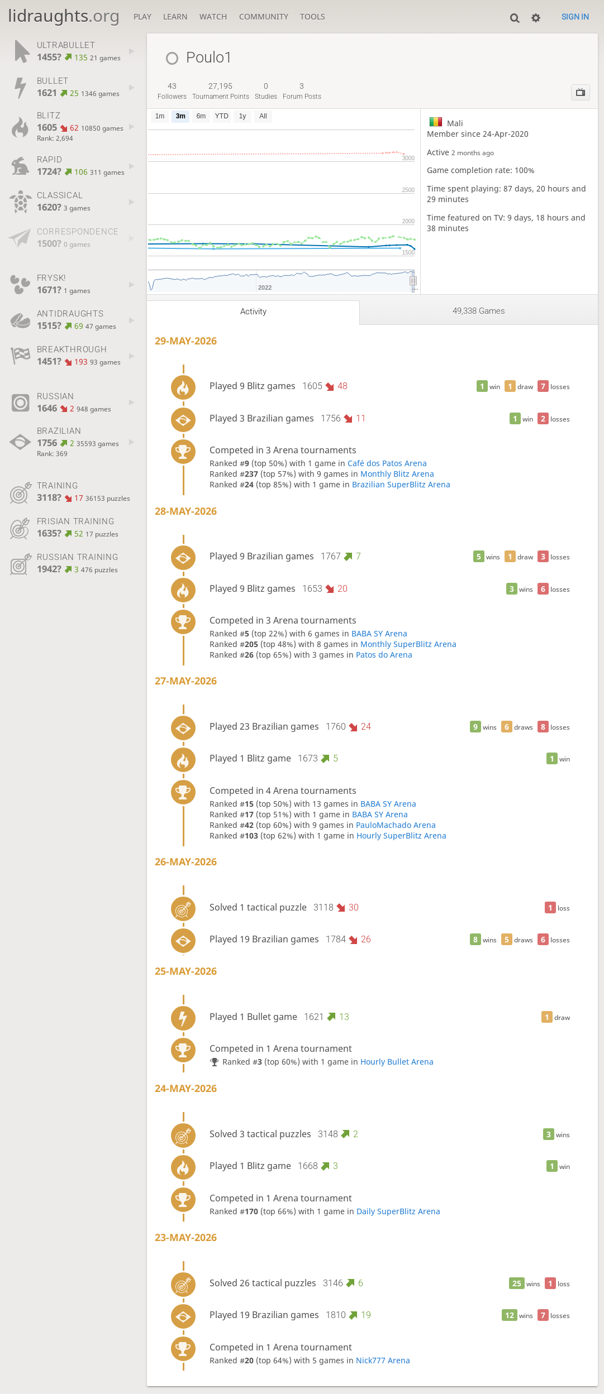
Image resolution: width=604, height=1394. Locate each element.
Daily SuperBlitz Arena (398, 1211)
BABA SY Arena (379, 633)
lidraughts (64, 15)
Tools (312, 16)
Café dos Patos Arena (387, 463)
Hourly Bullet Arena (397, 1061)
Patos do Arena (384, 654)
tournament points (220, 91)
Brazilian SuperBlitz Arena (401, 484)
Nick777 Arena (383, 1360)
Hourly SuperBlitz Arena (401, 835)
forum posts (302, 91)
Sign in (575, 16)
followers (172, 91)
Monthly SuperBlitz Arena (408, 644)
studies (266, 91)
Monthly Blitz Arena (397, 473)
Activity (253, 311)
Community (263, 16)
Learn (175, 16)
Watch (213, 16)
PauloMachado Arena (396, 825)
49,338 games (479, 311)
